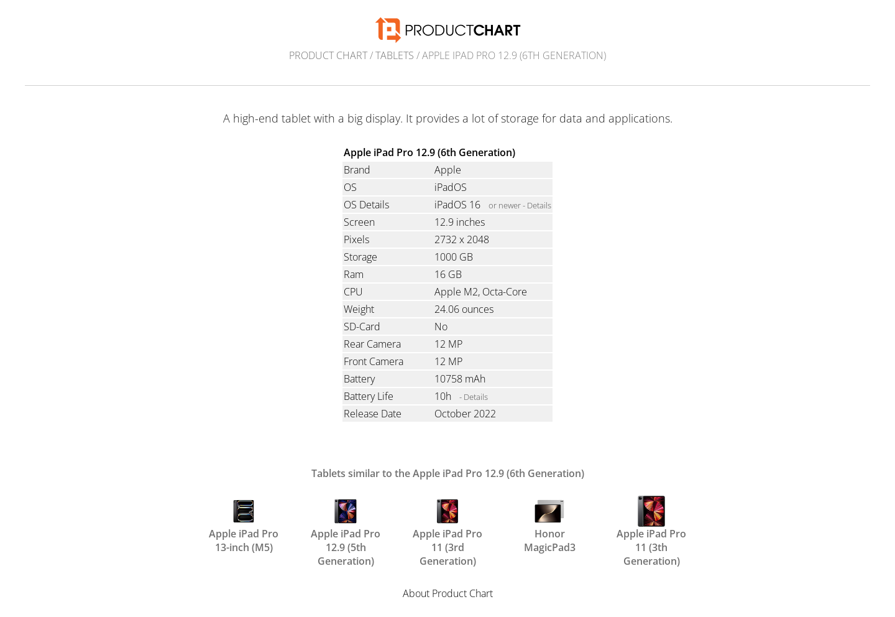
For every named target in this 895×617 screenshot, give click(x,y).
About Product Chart (448, 593)
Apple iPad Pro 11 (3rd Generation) (447, 524)
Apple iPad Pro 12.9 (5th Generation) (345, 524)
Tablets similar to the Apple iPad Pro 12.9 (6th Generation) (447, 473)
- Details (473, 396)
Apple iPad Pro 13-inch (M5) (243, 524)
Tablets (394, 55)
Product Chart (328, 55)
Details (539, 205)
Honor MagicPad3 (550, 524)
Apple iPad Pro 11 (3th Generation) (651, 524)
